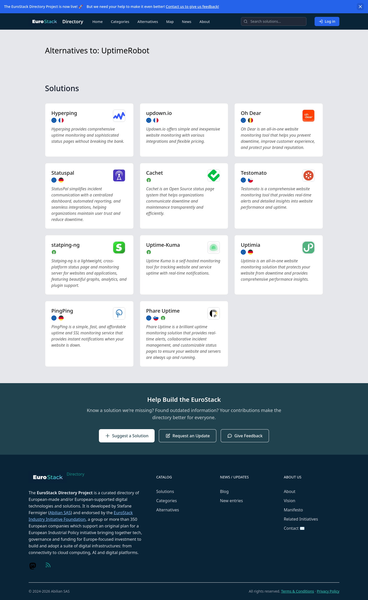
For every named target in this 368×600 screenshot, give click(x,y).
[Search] (273, 21)
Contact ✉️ (294, 528)
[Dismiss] (360, 6)
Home (97, 21)
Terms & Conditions (297, 591)
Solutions (165, 491)
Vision (289, 500)
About (205, 21)
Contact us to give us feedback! (192, 6)
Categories (120, 21)
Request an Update (187, 436)
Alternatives (147, 21)
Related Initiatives (301, 519)
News (186, 21)
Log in (327, 21)
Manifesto (293, 510)
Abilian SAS (60, 512)
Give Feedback (244, 436)
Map (170, 21)
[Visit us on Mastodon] (33, 566)
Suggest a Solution (126, 436)
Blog (224, 491)
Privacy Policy (328, 591)
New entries (231, 500)
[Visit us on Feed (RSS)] (48, 565)
